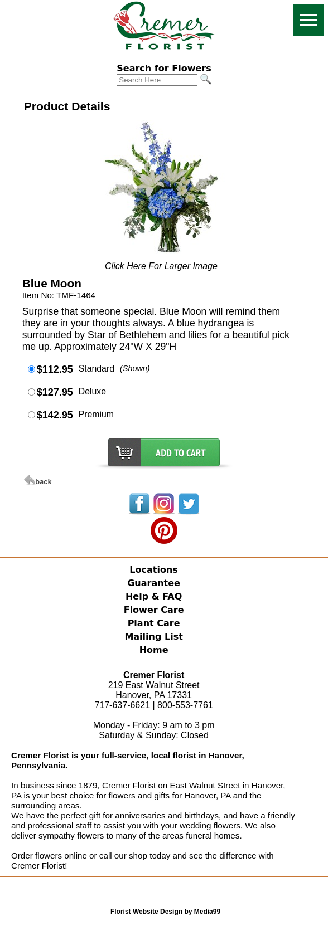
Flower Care (154, 610)
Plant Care (154, 623)
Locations (153, 569)
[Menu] (308, 20)
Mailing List (153, 636)
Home (153, 650)
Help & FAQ (154, 596)
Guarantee (153, 583)
